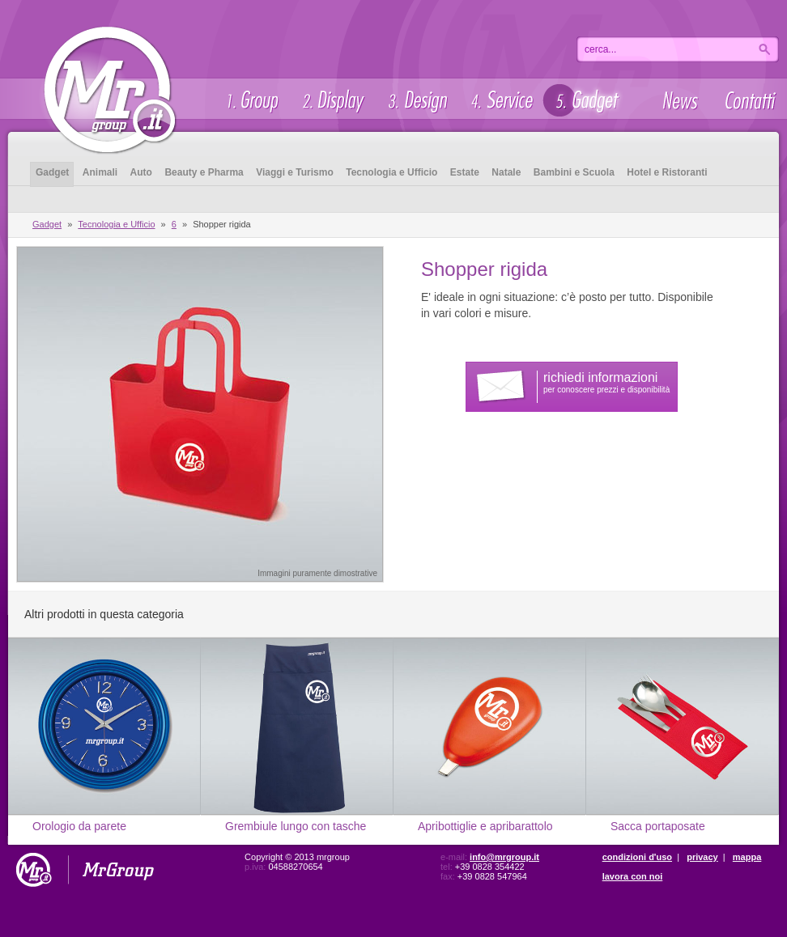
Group (250, 100)
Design (416, 100)
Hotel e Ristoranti (667, 172)
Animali (100, 172)
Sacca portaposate (657, 826)
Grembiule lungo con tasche (295, 826)
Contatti (749, 100)
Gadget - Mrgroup (109, 78)
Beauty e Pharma (203, 172)
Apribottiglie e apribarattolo (485, 826)
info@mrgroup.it (504, 857)
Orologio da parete (79, 826)
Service (500, 100)
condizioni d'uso (637, 857)
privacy (702, 857)
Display (332, 100)
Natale (506, 172)
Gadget (587, 100)
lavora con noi (632, 876)
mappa (747, 857)
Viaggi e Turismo (295, 172)
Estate (464, 172)
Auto (141, 172)
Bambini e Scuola (574, 172)
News (682, 100)
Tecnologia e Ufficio (391, 172)
